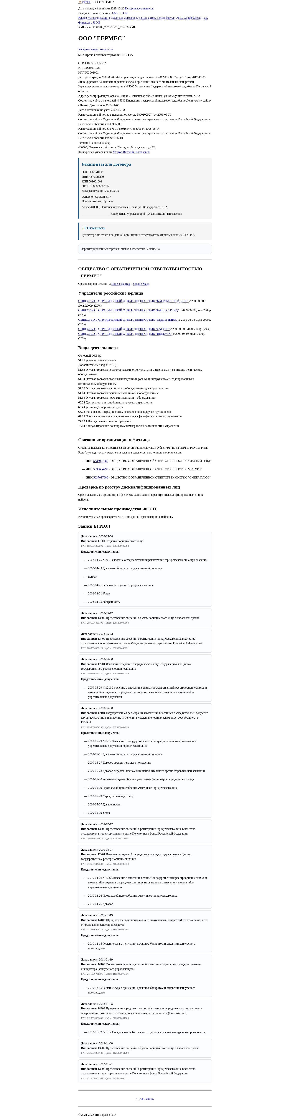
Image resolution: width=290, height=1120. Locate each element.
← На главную (145, 1098)
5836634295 (100, 469)
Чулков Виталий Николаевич (131, 152)
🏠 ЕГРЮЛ (84, 2)
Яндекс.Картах (120, 283)
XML (115, 13)
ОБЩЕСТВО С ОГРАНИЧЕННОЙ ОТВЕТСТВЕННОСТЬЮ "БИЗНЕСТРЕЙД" (128, 310)
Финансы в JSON (89, 22)
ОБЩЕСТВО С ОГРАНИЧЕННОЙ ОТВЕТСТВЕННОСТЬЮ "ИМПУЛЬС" (125, 333)
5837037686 (100, 477)
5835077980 (100, 460)
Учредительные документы (95, 49)
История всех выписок (139, 8)
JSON (123, 13)
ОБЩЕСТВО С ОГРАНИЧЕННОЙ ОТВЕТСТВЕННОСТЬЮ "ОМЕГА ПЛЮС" (128, 319)
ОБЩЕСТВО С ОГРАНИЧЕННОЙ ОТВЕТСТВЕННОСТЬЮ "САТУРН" (124, 328)
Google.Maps (141, 283)
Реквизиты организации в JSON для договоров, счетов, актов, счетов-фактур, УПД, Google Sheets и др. (143, 17)
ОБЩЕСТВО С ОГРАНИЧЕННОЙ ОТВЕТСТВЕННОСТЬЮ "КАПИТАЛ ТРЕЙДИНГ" (133, 301)
